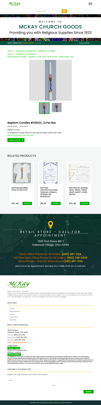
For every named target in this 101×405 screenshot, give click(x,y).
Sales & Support (84, 43)
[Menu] (90, 4)
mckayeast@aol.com (19, 342)
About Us (12, 309)
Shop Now (32, 43)
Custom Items (14, 317)
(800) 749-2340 (77, 258)
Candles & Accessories (25, 51)
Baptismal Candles (47, 51)
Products (12, 314)
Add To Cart (14, 140)
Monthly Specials (15, 311)
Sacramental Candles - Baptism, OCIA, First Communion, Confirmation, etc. (40, 57)
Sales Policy (13, 320)
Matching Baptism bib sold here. (20, 135)
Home (10, 51)
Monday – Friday (14, 348)
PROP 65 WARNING (14, 354)
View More (27, 203)
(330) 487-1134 (71, 254)
